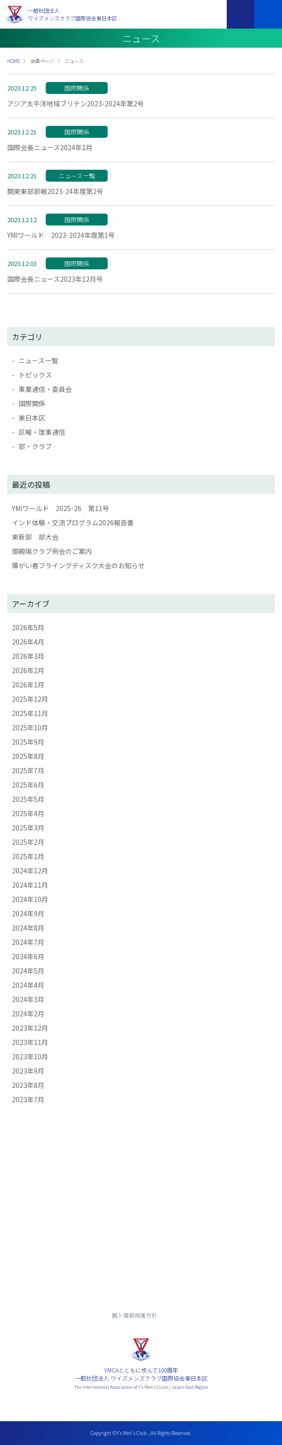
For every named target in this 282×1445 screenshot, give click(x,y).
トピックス (35, 374)
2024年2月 (28, 1013)
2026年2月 (28, 670)
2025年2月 (28, 842)
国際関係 (32, 403)
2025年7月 (28, 770)
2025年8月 (28, 756)
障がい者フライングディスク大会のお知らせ (78, 565)
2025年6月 (28, 784)
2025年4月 (28, 813)
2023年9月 (28, 1071)
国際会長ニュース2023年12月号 (55, 279)
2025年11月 (30, 713)
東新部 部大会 (35, 537)
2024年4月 (28, 985)
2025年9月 (28, 742)
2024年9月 (28, 913)
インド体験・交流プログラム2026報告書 (73, 522)
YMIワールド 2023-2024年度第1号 (61, 235)
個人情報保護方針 (134, 1315)
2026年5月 (28, 627)
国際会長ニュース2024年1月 (49, 147)
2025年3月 (28, 827)
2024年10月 (30, 899)
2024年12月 (30, 870)
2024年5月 (28, 970)
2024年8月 (28, 928)
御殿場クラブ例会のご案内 (52, 551)
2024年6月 (28, 956)
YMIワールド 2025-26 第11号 (60, 508)
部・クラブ (35, 446)
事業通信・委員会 (45, 389)
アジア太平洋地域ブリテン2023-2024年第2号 (75, 103)
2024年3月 (28, 999)
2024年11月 (30, 885)
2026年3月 (28, 656)
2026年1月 (28, 684)
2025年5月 (28, 799)
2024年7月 (28, 942)
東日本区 (32, 417)
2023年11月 (30, 1042)
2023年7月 (28, 1099)
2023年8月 (28, 1085)
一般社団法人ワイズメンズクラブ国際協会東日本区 (72, 14)
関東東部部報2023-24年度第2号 (55, 191)
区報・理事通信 (42, 432)
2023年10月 (30, 1056)
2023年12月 (30, 1028)
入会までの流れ (141, 1260)
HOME (13, 60)
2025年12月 (30, 699)
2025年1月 (28, 856)
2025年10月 (30, 727)
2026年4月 (28, 641)
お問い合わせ (141, 1234)
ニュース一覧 (38, 360)
